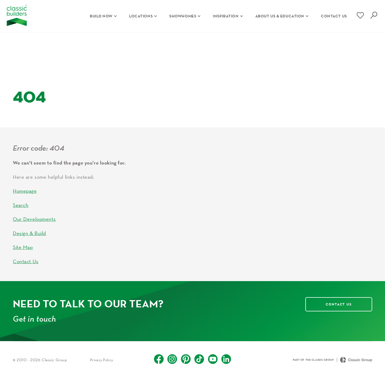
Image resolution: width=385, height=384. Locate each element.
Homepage (25, 196)
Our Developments (34, 224)
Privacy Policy (101, 365)
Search (20, 210)
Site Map (23, 252)
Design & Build (29, 238)
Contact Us (25, 266)
